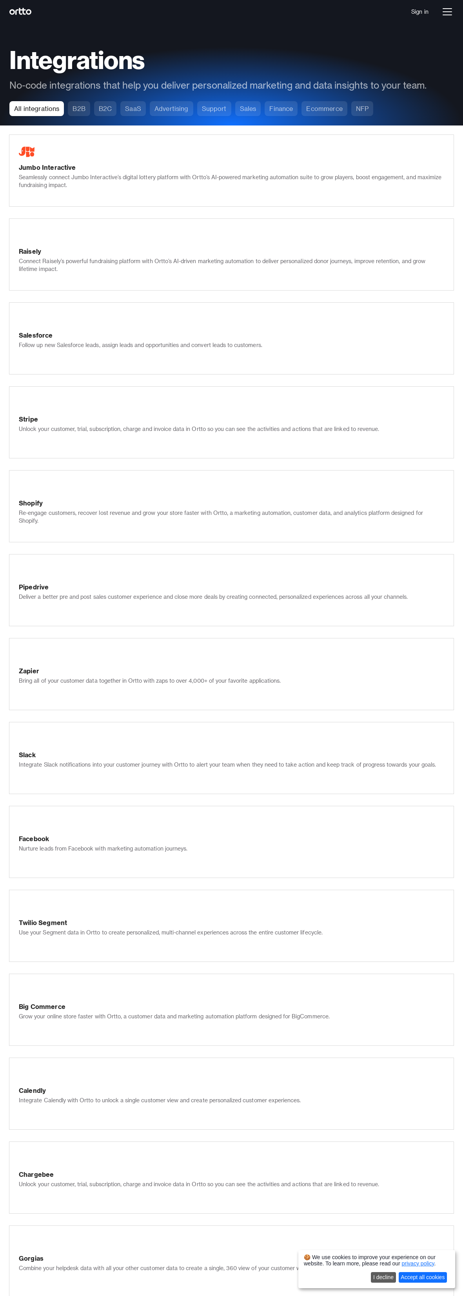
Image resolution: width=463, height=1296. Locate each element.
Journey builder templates (365, 1118)
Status (240, 1184)
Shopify (341, 1181)
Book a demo (48, 1151)
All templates (349, 1140)
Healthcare (45, 1203)
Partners (243, 1088)
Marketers (345, 1066)
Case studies (248, 1151)
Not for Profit (48, 1214)
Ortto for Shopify (153, 1209)
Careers (242, 1077)
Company (244, 1066)
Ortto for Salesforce (157, 1198)
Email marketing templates (366, 1129)
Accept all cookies (423, 1277)
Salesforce (346, 1170)
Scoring (141, 1143)
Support (342, 1077)
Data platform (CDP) (57, 1066)
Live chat (143, 1099)
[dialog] (376, 1269)
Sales (339, 1088)
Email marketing (152, 1066)
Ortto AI (41, 1110)
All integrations (351, 1192)
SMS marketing (151, 1077)
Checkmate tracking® (159, 1154)
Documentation (251, 1129)
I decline (383, 1277)
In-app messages (153, 1121)
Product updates (253, 1173)
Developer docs (252, 1140)
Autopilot (42, 1266)
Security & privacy (154, 1187)
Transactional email (156, 1165)
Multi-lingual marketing (160, 1176)
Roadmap (244, 1195)
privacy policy (418, 1263)
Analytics (42, 1099)
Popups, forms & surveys (162, 1132)
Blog (237, 1162)
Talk (36, 1088)
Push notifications (154, 1088)
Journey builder (51, 1077)
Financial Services (54, 1192)
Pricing (40, 1140)
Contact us (246, 1099)
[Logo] (38, 12)
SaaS (38, 1181)
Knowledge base (152, 1110)
